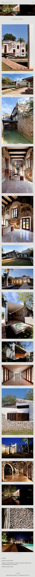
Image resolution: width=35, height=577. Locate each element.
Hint (28, 575)
